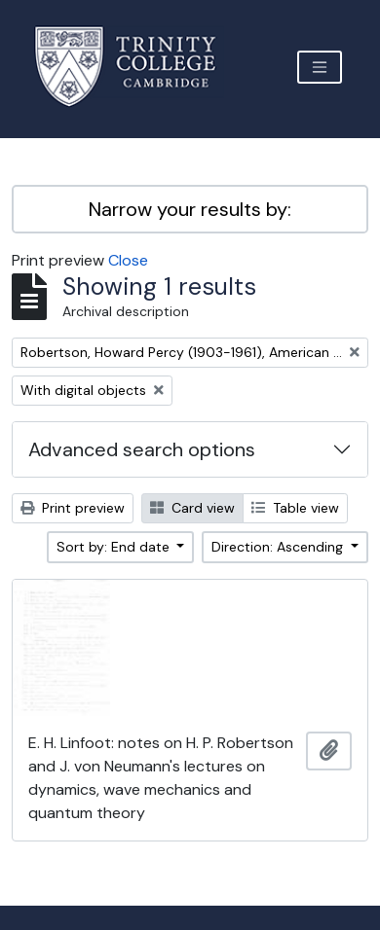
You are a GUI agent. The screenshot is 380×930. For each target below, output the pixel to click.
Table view (295, 508)
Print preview (72, 508)
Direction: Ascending (279, 546)
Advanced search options (141, 449)
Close (128, 260)
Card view (192, 508)
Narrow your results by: (190, 209)
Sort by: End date (115, 546)
